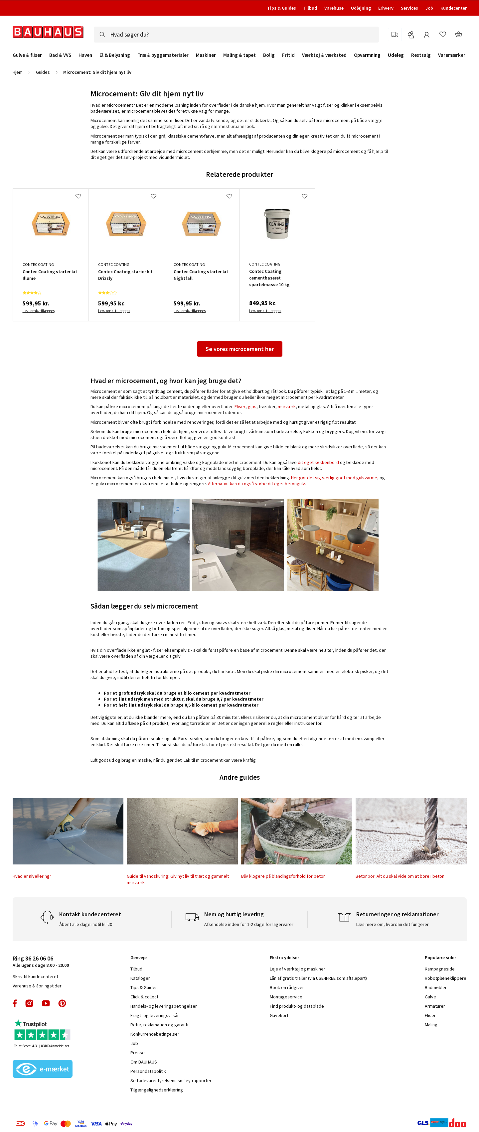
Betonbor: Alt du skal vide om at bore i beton (400, 876)
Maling (431, 1025)
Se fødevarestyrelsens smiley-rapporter (171, 1080)
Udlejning (361, 8)
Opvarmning (367, 55)
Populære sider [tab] (440, 958)
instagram (29, 1003)
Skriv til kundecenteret (35, 976)
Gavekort (279, 1015)
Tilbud (310, 8)
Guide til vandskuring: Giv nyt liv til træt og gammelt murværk (178, 879)
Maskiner (206, 55)
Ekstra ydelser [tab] (284, 958)
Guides (43, 72)
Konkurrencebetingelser (154, 1034)
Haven (85, 55)
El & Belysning (114, 55)
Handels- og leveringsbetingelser (163, 1006)
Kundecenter (453, 8)
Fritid (288, 55)
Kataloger (140, 978)
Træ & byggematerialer (163, 55)
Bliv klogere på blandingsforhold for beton (283, 876)
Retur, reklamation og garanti (159, 1025)
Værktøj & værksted (324, 55)
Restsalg (421, 55)
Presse (137, 1053)
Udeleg (396, 55)
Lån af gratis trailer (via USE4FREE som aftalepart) (318, 978)
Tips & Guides (281, 8)
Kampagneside (440, 969)
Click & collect (144, 997)
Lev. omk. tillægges (39, 310)
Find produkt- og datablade (297, 1006)
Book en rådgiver (287, 987)
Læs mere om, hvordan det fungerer (392, 924)
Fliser (430, 1015)
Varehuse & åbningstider (37, 986)
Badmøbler (436, 987)
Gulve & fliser (27, 55)
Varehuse (334, 8)
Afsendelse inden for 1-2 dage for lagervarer (248, 924)
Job (429, 8)
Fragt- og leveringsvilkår (154, 1015)
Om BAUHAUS (143, 1062)
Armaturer (435, 1006)
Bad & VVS (60, 55)
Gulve (430, 997)
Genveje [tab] (138, 958)
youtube (46, 1003)
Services (409, 8)
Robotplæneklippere (445, 978)
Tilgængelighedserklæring (156, 1090)
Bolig (269, 55)
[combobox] (236, 35)
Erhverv (386, 8)
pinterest (62, 1003)
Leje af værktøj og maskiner (297, 969)
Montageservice (286, 997)
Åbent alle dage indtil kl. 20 (85, 924)
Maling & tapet (239, 55)
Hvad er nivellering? (32, 876)
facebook (15, 1003)
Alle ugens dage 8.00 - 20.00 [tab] (41, 961)
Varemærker (451, 55)
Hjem (18, 72)
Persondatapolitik (148, 1071)
